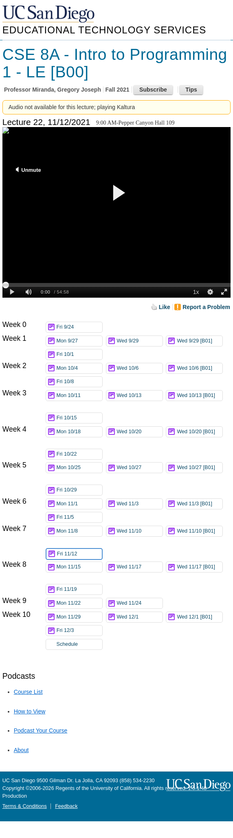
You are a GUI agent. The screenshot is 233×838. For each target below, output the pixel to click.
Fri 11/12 (79, 554)
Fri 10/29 (79, 490)
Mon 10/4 (79, 368)
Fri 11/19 (79, 589)
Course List (28, 692)
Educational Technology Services (104, 29)
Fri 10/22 (79, 454)
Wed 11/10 (140, 531)
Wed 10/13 (140, 395)
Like (164, 307)
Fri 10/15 (79, 418)
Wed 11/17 (140, 567)
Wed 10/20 (140, 432)
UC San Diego (49, 14)
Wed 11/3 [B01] (199, 504)
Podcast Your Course (41, 730)
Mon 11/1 (79, 504)
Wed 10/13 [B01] (199, 397)
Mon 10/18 (79, 432)
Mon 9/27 (79, 341)
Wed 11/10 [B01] (199, 532)
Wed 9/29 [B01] (199, 341)
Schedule (67, 644)
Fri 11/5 (79, 517)
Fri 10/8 (79, 382)
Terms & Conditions (24, 806)
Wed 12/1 (140, 617)
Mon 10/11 (79, 395)
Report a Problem (206, 307)
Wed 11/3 (140, 504)
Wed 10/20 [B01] (199, 433)
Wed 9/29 (140, 341)
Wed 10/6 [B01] (199, 368)
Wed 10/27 (140, 468)
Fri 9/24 (79, 327)
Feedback (66, 806)
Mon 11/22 (79, 603)
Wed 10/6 (140, 368)
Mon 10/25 (79, 468)
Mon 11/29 (79, 617)
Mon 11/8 (79, 531)
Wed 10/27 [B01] (199, 469)
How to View (30, 711)
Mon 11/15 (79, 567)
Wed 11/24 (140, 603)
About (21, 750)
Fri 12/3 (79, 630)
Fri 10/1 (79, 354)
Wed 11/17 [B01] (199, 568)
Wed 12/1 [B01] (199, 617)
